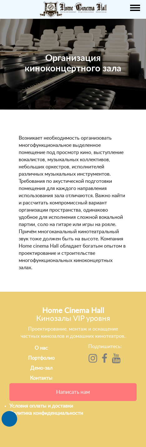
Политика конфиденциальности (46, 413)
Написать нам (73, 392)
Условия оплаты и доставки (41, 405)
